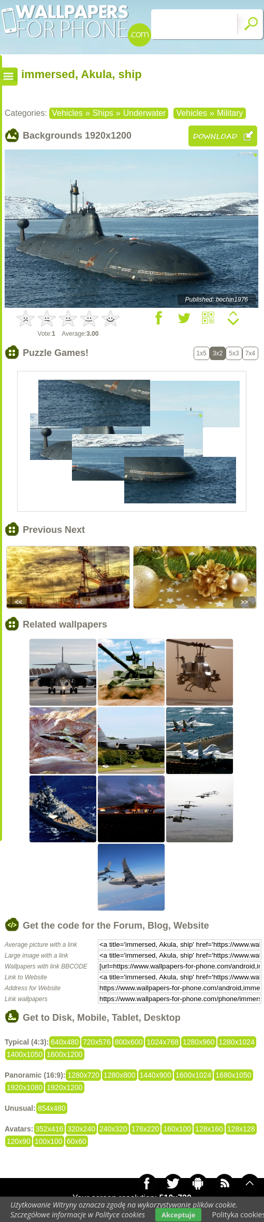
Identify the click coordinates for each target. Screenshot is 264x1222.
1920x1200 (64, 1087)
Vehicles (67, 113)
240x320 (113, 1129)
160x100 (177, 1129)
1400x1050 (24, 1054)
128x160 (209, 1129)
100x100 (49, 1141)
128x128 (241, 1129)
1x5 (202, 353)
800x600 (129, 1042)
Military (230, 113)
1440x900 (156, 1075)
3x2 (218, 353)
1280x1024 (237, 1042)
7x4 (250, 353)
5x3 (234, 353)
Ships (103, 113)
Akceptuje (178, 1214)
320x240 (81, 1129)
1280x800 (120, 1075)
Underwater (144, 113)
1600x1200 (64, 1054)
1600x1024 (193, 1075)
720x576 (97, 1042)
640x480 (65, 1042)
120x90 (19, 1141)
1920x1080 (24, 1087)
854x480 (52, 1108)
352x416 (50, 1129)
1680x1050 (233, 1075)
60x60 (76, 1141)
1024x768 (162, 1042)
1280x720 (83, 1075)
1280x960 (199, 1042)
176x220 (145, 1129)
